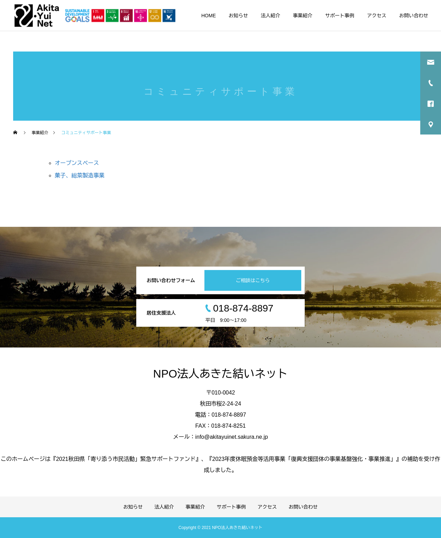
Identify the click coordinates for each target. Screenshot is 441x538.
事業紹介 (302, 15)
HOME (208, 15)
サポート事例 (339, 15)
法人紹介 (270, 15)
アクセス (376, 15)
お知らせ (238, 15)
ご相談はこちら (253, 280)
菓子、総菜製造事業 (79, 175)
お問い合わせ (413, 15)
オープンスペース (77, 163)
